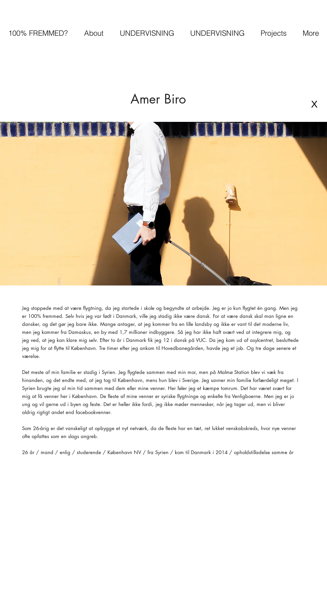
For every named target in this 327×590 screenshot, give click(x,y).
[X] (314, 104)
